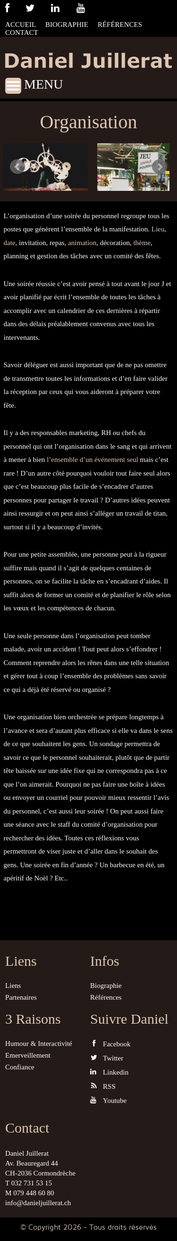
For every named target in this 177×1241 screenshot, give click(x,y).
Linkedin (109, 1072)
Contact (21, 32)
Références (120, 24)
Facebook (110, 1044)
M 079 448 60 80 (29, 1193)
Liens (13, 985)
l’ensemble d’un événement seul (92, 459)
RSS (103, 1086)
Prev (17, 166)
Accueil (20, 24)
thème (142, 243)
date (10, 243)
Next (159, 166)
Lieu (158, 229)
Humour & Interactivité (38, 1043)
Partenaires (21, 997)
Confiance (19, 1067)
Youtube (108, 1100)
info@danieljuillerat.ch (38, 1203)
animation (82, 243)
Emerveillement (28, 1055)
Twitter (106, 1058)
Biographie (66, 24)
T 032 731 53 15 (28, 1183)
